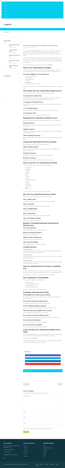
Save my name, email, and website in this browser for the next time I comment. (38, 428)
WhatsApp (1, 243)
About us (5, 5)
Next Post (60, 384)
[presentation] (59, 371)
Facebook (27, 355)
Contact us (6, 17)
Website (24, 423)
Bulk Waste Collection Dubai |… (14, 56)
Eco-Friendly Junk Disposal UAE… (14, 45)
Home (5, 2)
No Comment (26, 47)
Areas (5, 14)
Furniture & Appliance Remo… (13, 51)
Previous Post (26, 384)
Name (24, 412)
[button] (62, 20)
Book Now (6, 11)
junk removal (35, 50)
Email (24, 417)
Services (5, 8)
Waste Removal (6, 32)
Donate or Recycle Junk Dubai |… (13, 66)
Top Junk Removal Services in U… (14, 61)
